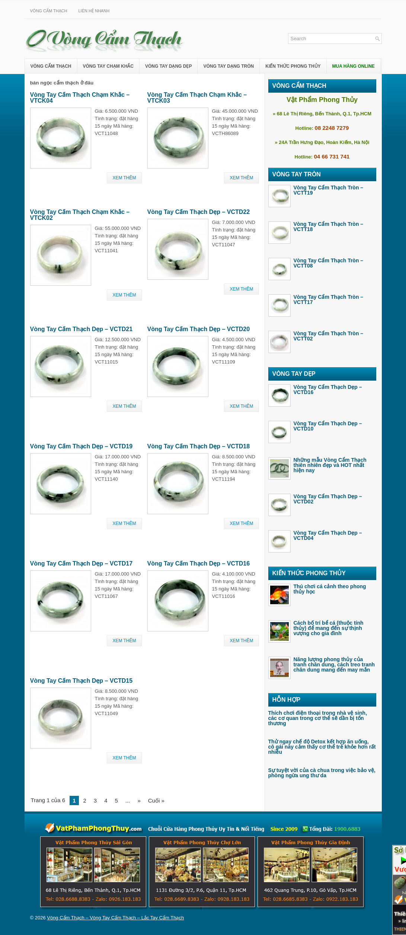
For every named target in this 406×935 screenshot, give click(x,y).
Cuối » (156, 800)
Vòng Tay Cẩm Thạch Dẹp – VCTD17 (81, 563)
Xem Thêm (124, 177)
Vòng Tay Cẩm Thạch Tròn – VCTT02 (329, 336)
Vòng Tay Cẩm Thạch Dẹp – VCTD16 (198, 563)
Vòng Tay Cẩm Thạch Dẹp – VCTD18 (198, 446)
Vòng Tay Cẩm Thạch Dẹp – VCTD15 (81, 681)
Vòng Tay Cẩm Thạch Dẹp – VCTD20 (198, 329)
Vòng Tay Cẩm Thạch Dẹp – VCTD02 (328, 499)
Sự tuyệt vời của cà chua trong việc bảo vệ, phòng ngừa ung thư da (322, 772)
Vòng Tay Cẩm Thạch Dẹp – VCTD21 (81, 329)
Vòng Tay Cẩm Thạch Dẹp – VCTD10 (328, 426)
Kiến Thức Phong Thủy (292, 66)
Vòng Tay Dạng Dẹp (168, 66)
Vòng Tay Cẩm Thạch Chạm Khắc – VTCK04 (80, 98)
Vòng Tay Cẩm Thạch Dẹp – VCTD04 (328, 535)
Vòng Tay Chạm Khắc (108, 66)
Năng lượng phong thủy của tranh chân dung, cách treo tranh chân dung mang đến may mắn (334, 664)
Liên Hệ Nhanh (93, 11)
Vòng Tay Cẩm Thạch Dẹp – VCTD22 (198, 212)
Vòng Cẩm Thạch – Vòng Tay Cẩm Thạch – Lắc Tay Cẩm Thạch (115, 917)
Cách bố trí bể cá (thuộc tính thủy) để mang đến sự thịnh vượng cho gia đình (329, 628)
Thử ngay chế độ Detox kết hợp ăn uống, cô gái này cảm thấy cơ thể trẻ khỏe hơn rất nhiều (322, 747)
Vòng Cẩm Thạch (48, 11)
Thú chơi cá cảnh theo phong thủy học (330, 589)
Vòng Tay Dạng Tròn (228, 66)
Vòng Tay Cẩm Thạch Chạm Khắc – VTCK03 (197, 98)
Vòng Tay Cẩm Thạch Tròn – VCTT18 (329, 226)
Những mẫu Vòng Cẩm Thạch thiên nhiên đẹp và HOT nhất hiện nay (330, 465)
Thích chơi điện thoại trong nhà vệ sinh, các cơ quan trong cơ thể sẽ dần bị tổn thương (317, 718)
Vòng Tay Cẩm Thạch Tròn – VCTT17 (329, 299)
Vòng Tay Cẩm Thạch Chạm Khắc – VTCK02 (80, 215)
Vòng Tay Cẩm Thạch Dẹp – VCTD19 (81, 446)
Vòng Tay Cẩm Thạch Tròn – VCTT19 (329, 190)
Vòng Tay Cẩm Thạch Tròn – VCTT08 (329, 263)
